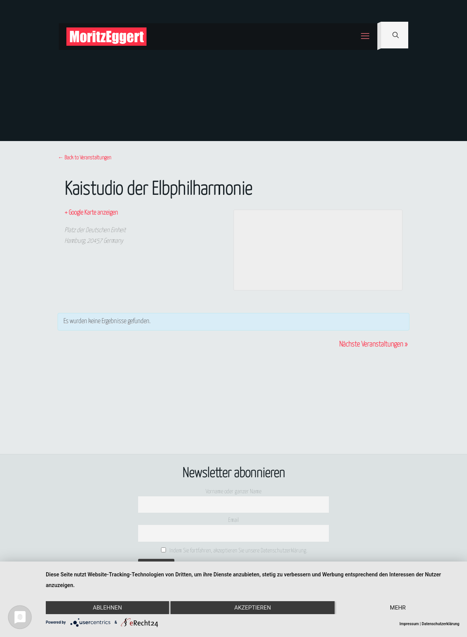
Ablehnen (107, 607)
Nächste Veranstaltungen (373, 344)
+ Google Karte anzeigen (91, 213)
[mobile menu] (365, 36)
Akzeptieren (252, 607)
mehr (398, 607)
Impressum (409, 624)
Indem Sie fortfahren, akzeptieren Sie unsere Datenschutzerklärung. (234, 550)
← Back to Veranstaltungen (84, 157)
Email (233, 520)
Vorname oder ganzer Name (233, 491)
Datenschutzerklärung (440, 624)
